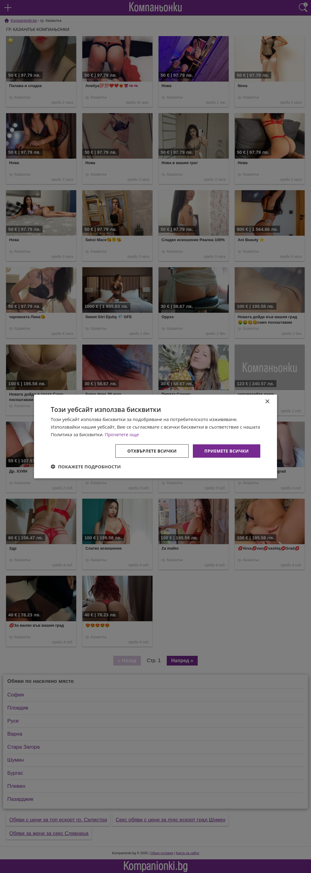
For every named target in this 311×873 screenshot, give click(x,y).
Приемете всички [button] (226, 450)
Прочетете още (122, 434)
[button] (86, 466)
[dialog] (155, 436)
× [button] (267, 401)
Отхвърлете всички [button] (152, 450)
